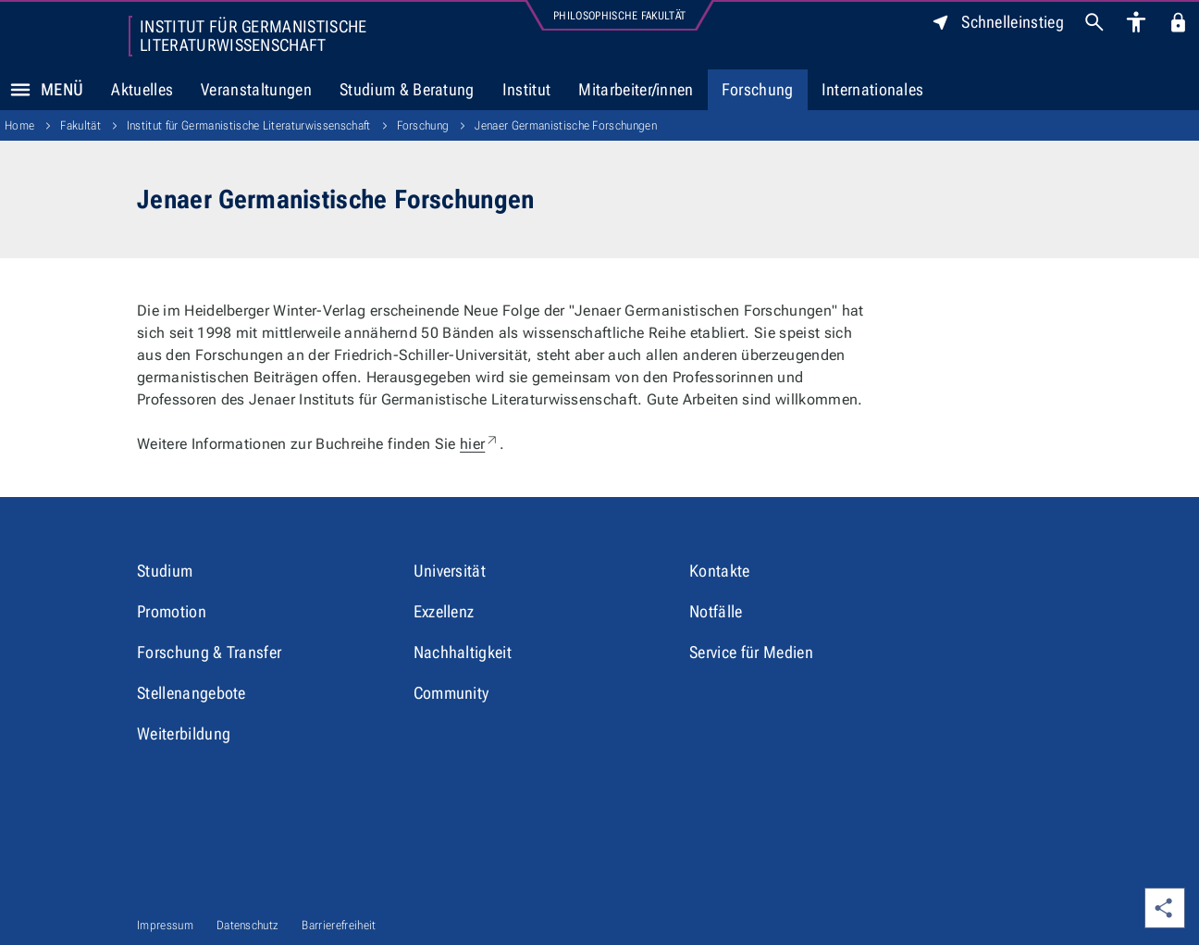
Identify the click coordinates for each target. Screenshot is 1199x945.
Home (19, 125)
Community (451, 693)
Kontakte (719, 570)
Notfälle (716, 611)
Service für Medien (751, 652)
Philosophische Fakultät (619, 15)
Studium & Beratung (407, 89)
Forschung (758, 89)
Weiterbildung (183, 733)
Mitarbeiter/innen (635, 89)
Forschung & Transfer (209, 652)
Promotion (171, 611)
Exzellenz (444, 611)
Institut (526, 89)
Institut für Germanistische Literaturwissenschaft (253, 36)
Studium (164, 570)
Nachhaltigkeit (463, 652)
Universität (450, 570)
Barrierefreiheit (339, 925)
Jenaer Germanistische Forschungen (566, 125)
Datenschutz (247, 925)
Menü (41, 90)
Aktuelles (142, 89)
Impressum (165, 925)
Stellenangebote (191, 693)
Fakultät (80, 125)
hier (480, 444)
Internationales (873, 89)
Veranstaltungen (256, 89)
